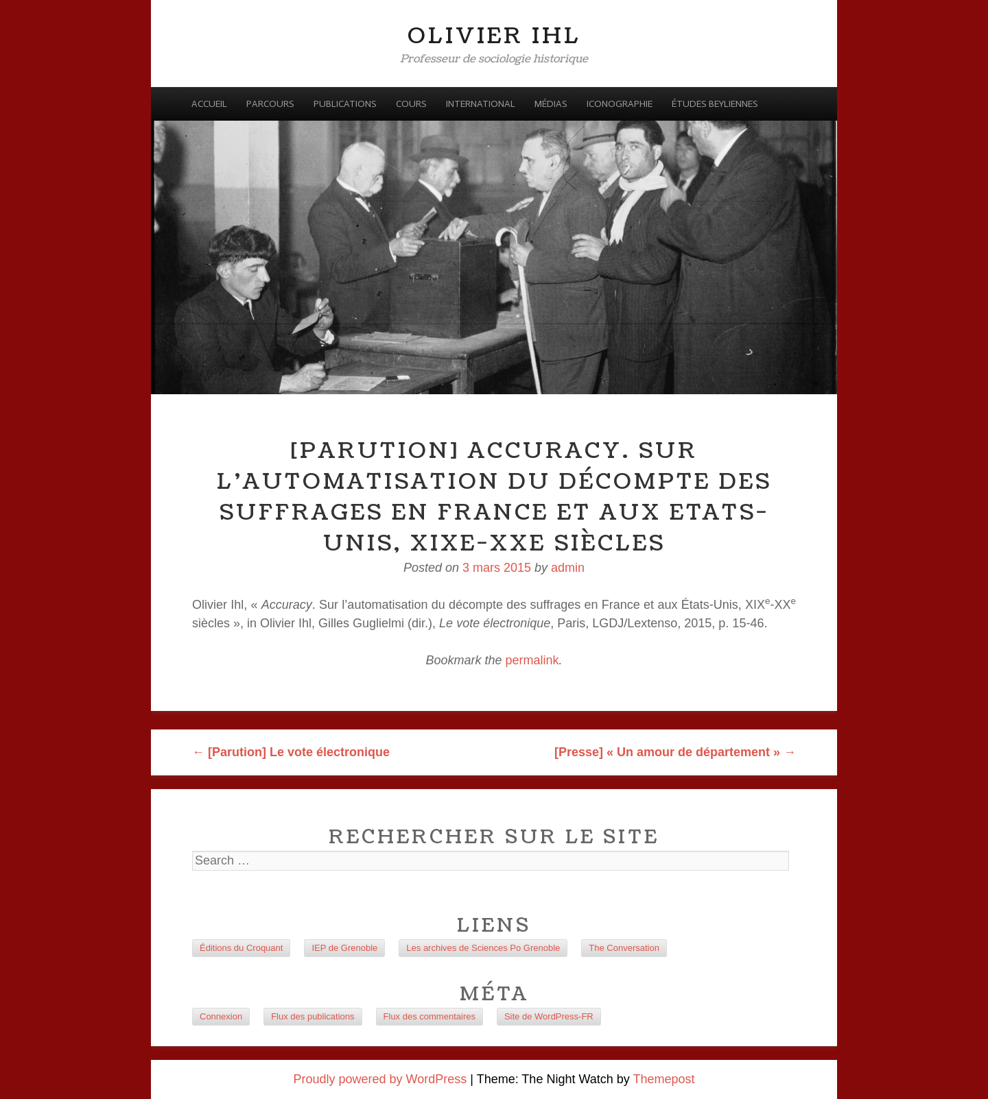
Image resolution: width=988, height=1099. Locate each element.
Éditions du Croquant (241, 948)
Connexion (221, 1016)
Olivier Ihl (494, 36)
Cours (411, 104)
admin (568, 568)
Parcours (270, 104)
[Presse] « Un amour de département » (675, 752)
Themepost (663, 1079)
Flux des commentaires (429, 1016)
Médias (550, 104)
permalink (532, 660)
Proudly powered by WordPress (380, 1079)
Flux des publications (312, 1016)
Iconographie (619, 104)
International (480, 104)
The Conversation (624, 948)
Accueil (209, 104)
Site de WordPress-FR (548, 1016)
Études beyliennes (715, 104)
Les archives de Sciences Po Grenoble (483, 948)
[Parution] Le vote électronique (291, 752)
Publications (345, 104)
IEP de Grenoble (344, 948)
